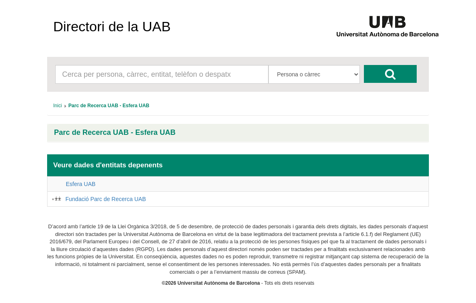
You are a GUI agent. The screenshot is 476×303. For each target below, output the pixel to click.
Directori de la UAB (112, 26)
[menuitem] (57, 105)
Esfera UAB (80, 184)
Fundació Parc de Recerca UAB (105, 199)
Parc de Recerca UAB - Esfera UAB (114, 132)
